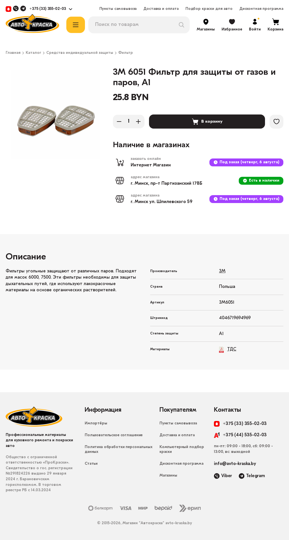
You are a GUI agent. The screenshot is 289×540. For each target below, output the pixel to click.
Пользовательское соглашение (114, 435)
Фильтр (125, 53)
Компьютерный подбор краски (181, 449)
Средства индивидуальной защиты (79, 53)
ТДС (227, 349)
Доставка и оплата (161, 9)
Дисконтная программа (261, 9)
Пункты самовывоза (118, 9)
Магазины (168, 475)
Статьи (91, 464)
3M (222, 271)
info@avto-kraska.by (235, 464)
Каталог (33, 53)
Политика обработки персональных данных (118, 449)
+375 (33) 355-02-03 (47, 9)
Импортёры (96, 423)
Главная (13, 53)
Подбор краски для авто (209, 9)
